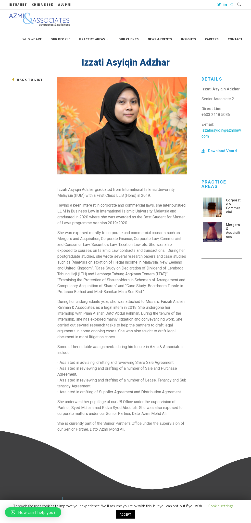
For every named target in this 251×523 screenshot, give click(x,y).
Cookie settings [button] (220, 506)
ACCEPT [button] (125, 514)
